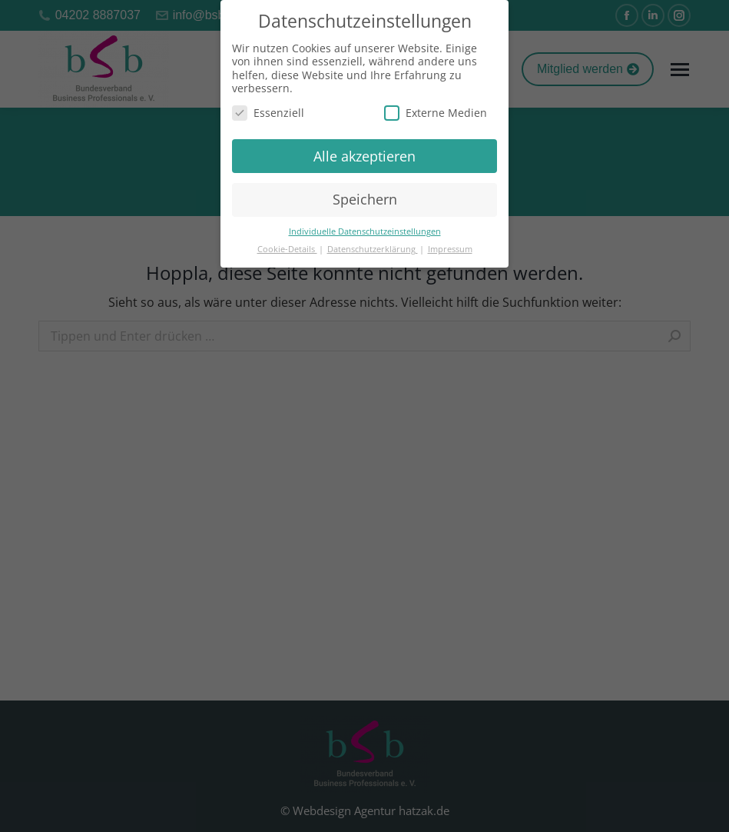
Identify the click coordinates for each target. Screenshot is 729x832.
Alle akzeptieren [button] (364, 156)
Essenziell (268, 112)
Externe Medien (435, 112)
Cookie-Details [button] (287, 249)
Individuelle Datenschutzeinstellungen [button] (365, 231)
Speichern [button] (365, 199)
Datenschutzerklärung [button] (372, 249)
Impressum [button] (450, 249)
